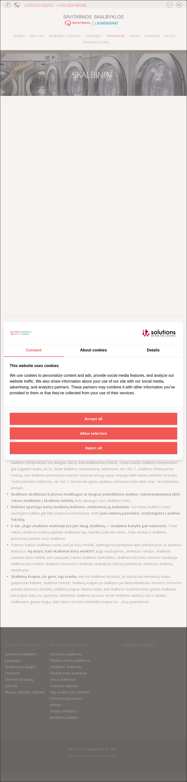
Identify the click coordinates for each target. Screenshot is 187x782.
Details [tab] (153, 350)
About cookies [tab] (93, 350)
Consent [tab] (34, 350)
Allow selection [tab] (93, 433)
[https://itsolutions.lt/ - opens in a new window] (159, 333)
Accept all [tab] (93, 418)
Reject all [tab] (93, 448)
